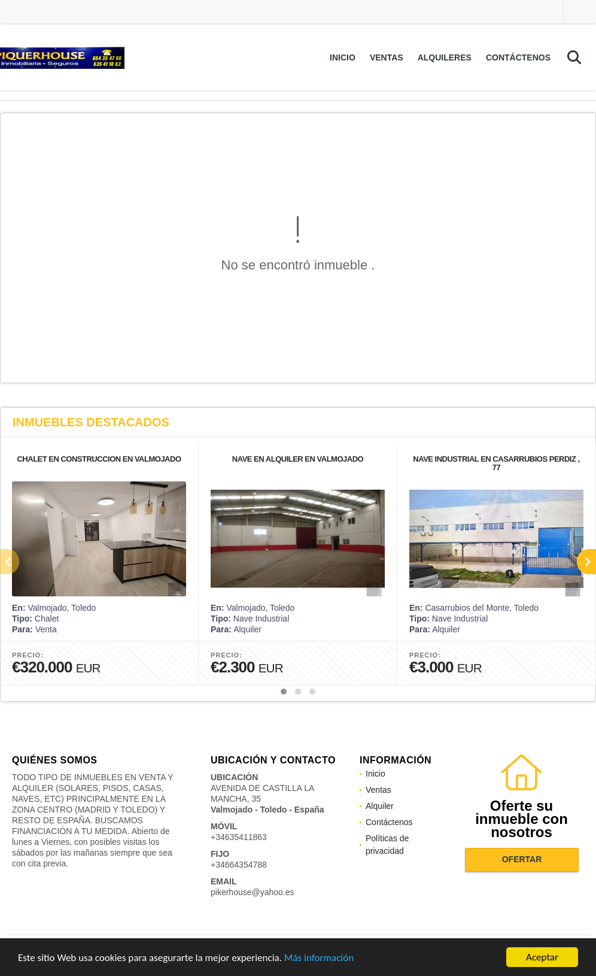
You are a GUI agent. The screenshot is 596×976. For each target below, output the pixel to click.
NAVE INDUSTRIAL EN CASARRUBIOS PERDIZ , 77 (496, 463)
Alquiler (380, 806)
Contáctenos (518, 57)
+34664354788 (239, 864)
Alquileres (445, 57)
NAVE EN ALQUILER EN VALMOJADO (297, 458)
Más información (319, 958)
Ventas (386, 57)
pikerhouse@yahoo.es (252, 892)
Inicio (342, 57)
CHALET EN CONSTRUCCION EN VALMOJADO (99, 458)
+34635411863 (239, 837)
